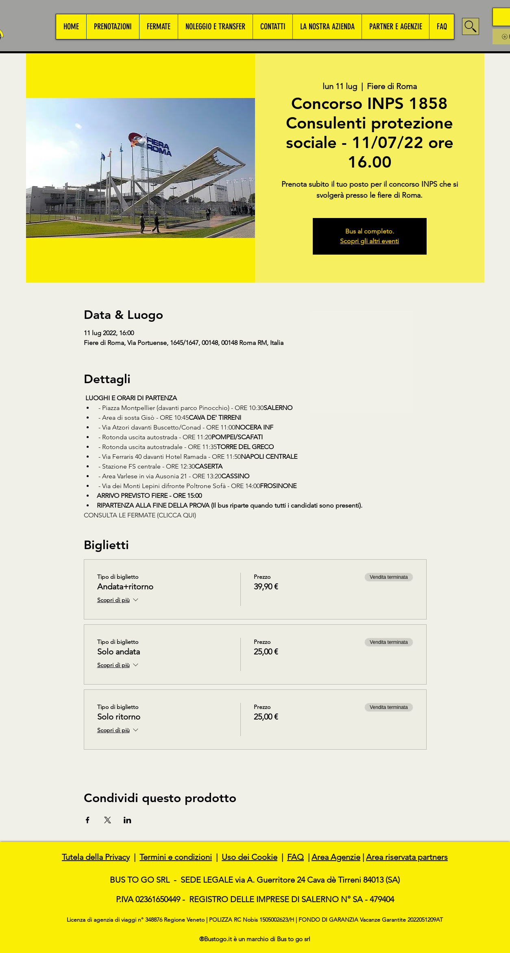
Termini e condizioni (175, 857)
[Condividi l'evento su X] (107, 820)
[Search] (470, 26)
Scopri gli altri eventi (369, 241)
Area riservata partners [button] (407, 857)
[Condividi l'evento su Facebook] (88, 820)
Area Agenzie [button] (336, 857)
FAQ (295, 857)
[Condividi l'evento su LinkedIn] (127, 820)
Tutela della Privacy (96, 857)
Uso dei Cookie (249, 857)
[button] (112, 26)
